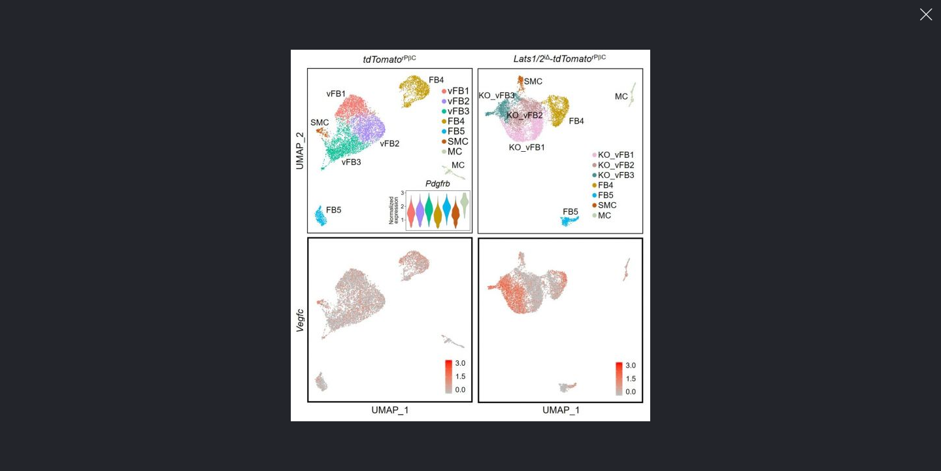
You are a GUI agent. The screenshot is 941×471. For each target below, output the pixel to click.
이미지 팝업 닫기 (926, 14)
